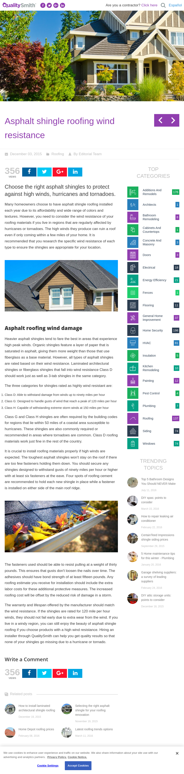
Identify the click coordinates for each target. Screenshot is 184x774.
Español (175, 5)
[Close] (177, 753)
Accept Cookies (78, 765)
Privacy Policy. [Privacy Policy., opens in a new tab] (57, 757)
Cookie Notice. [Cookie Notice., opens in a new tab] (77, 757)
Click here (149, 5)
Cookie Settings (47, 765)
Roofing (57, 154)
